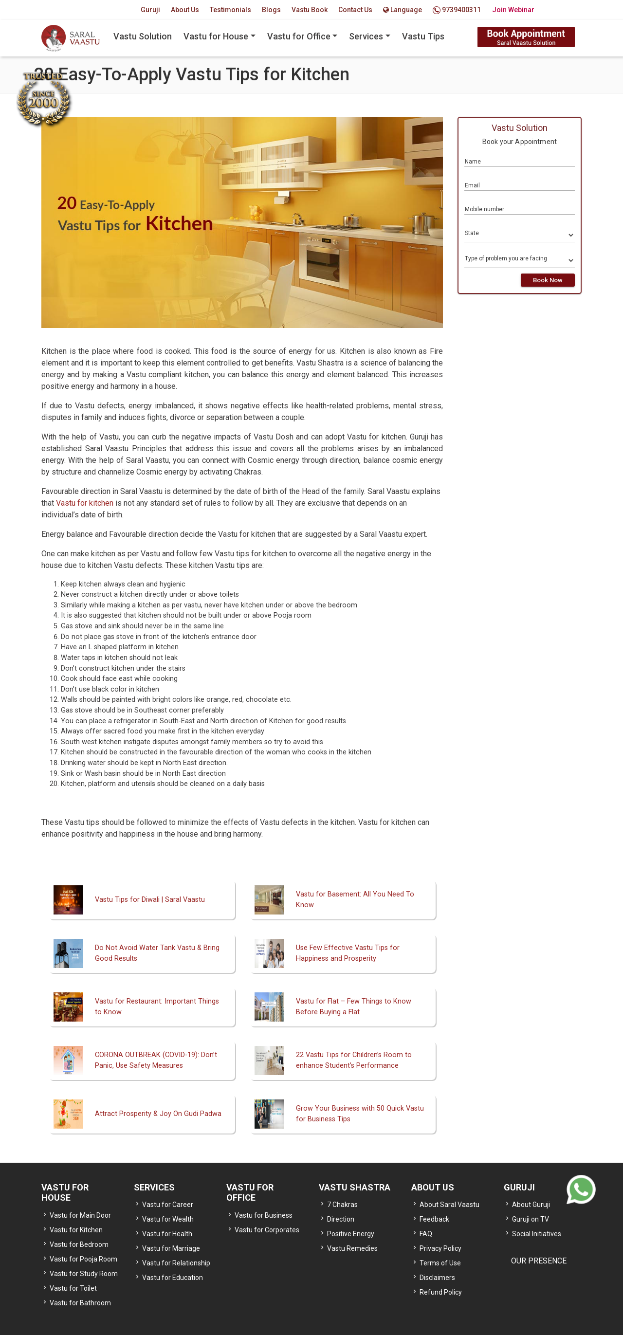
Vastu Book (310, 10)
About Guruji (531, 1204)
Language (402, 10)
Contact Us (355, 10)
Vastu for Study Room (84, 1274)
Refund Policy (441, 1292)
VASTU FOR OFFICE (250, 1192)
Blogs (271, 10)
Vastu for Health (167, 1234)
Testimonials (230, 10)
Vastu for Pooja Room (83, 1259)
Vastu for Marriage (171, 1248)
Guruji (150, 10)
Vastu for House (215, 36)
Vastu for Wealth (168, 1219)
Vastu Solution (142, 36)
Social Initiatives (536, 1234)
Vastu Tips (423, 36)
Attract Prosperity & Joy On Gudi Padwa (158, 1114)
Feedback (434, 1219)
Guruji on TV (530, 1219)
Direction (340, 1219)
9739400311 (457, 10)
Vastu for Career (167, 1204)
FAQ (426, 1234)
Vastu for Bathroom (80, 1303)
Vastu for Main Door (80, 1215)
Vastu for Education (172, 1277)
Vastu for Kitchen (76, 1230)
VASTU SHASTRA (354, 1187)
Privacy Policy (440, 1248)
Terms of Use (440, 1263)
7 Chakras (342, 1204)
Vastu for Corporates (267, 1230)
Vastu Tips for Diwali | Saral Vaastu (150, 900)
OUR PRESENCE (539, 1260)
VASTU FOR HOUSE (65, 1192)
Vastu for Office (298, 36)
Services (366, 36)
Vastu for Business (264, 1215)
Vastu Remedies (352, 1248)
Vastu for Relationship (176, 1263)
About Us (185, 10)
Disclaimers (437, 1277)
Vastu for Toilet (73, 1288)
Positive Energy (350, 1234)
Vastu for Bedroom (79, 1244)
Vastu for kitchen (84, 503)
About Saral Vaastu (449, 1204)
